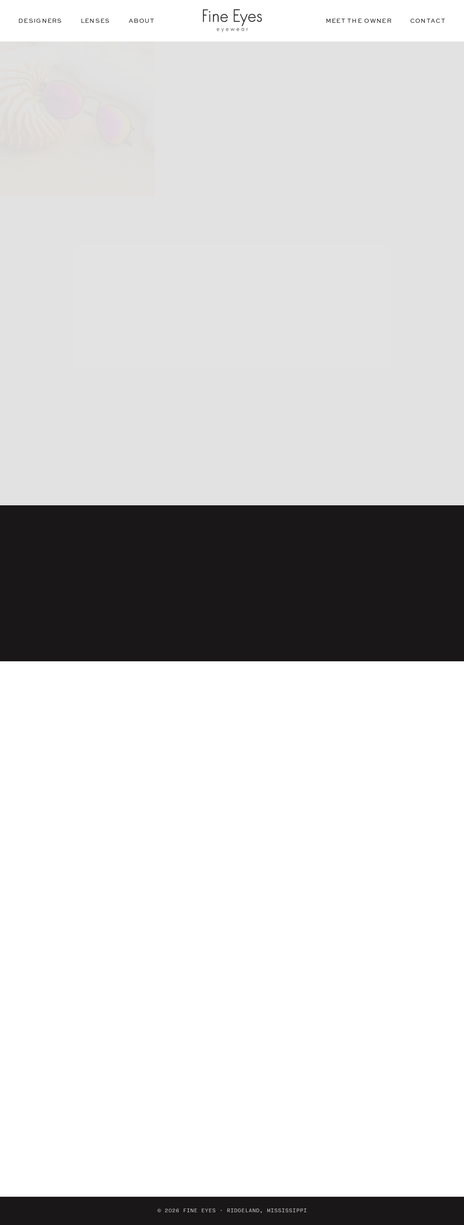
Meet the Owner (359, 20)
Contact (428, 20)
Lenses (95, 20)
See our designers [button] (232, 310)
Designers (40, 20)
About (142, 20)
